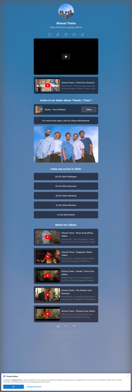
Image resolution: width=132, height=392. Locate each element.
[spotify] (66, 34)
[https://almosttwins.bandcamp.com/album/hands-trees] (66, 120)
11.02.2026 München (66, 205)
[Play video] (66, 57)
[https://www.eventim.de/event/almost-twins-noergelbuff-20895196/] (66, 176)
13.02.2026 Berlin (66, 214)
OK (14, 387)
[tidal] (74, 326)
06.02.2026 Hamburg (66, 195)
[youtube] (74, 34)
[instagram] (49, 34)
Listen (88, 109)
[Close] (128, 376)
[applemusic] (82, 34)
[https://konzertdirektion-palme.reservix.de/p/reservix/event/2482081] (66, 195)
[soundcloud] (66, 326)
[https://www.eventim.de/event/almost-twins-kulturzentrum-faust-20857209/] (66, 186)
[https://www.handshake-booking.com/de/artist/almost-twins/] (66, 144)
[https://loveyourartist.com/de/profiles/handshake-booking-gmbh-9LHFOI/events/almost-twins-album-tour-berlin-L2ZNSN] (66, 214)
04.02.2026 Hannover (66, 186)
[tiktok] (58, 34)
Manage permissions (34, 387)
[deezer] (58, 326)
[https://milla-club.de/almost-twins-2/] (66, 205)
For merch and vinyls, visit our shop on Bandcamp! (66, 120)
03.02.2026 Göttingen (66, 176)
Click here (55, 333)
